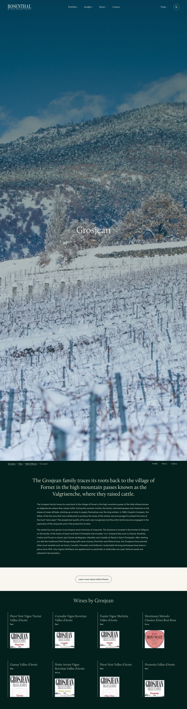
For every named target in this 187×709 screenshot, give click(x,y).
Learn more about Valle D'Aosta (93, 579)
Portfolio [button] (73, 7)
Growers (11, 463)
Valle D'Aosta (31, 463)
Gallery (174, 464)
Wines (93, 240)
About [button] (102, 7)
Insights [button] (88, 7)
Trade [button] (164, 7)
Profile (155, 464)
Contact (116, 7)
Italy (20, 463)
